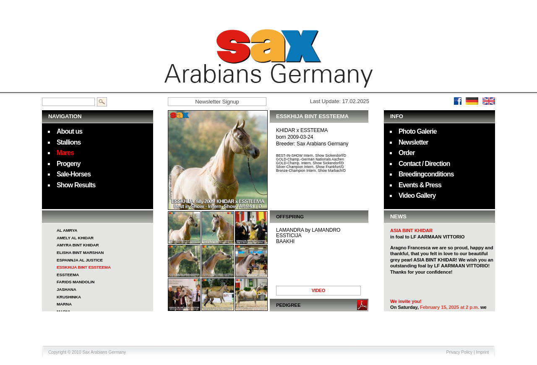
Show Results (76, 185)
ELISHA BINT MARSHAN (80, 252)
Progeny (69, 163)
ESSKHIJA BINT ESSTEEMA (84, 267)
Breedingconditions (426, 174)
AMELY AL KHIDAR (75, 238)
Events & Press (420, 185)
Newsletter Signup (217, 101)
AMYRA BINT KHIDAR (78, 245)
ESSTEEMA (68, 274)
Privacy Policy (459, 352)
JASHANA (66, 289)
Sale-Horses (74, 174)
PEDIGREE (288, 305)
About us (69, 131)
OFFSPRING (290, 216)
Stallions (69, 142)
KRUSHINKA (69, 297)
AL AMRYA (67, 230)
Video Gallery (417, 195)
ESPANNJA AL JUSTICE (80, 260)
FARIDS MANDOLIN (75, 282)
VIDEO (319, 290)
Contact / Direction (424, 163)
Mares (65, 152)
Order (406, 152)
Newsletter (413, 142)
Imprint (482, 352)
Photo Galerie (418, 131)
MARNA (64, 304)
